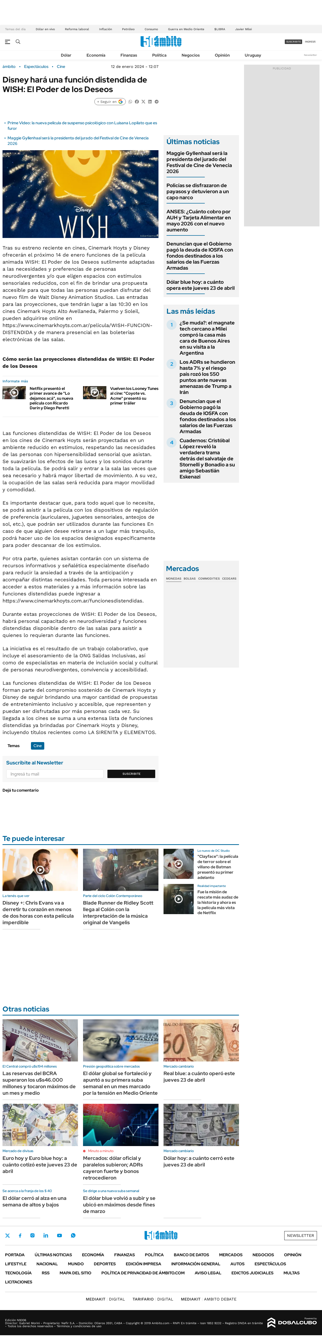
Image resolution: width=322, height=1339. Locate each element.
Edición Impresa (143, 1264)
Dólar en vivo (45, 29)
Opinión (222, 55)
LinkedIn (46, 1235)
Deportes (105, 1264)
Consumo (151, 29)
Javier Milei (243, 29)
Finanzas (128, 55)
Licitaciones (18, 1282)
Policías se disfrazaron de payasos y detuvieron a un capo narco (198, 191)
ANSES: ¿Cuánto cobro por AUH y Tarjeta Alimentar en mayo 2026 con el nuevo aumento (199, 220)
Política (159, 55)
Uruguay (253, 55)
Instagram (32, 1235)
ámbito (9, 67)
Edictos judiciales (252, 1273)
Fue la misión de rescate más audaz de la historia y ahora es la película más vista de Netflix (217, 902)
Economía (96, 55)
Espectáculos (36, 67)
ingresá (310, 41)
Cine (61, 67)
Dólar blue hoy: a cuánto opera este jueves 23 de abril (201, 285)
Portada (15, 1254)
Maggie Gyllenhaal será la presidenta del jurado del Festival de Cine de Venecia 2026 (199, 162)
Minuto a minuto (100, 1151)
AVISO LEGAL (208, 1273)
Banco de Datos (191, 1254)
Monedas (173, 578)
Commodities (209, 578)
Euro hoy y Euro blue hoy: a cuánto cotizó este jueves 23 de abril (40, 1164)
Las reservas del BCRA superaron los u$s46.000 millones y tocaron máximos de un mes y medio (39, 1083)
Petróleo (128, 29)
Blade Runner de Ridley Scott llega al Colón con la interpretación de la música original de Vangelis (118, 913)
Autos (237, 1264)
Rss (46, 1273)
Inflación (105, 29)
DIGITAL (105, 1299)
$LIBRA (219, 29)
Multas (292, 1273)
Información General (195, 1264)
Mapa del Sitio (75, 1273)
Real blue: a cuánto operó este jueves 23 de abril (199, 1076)
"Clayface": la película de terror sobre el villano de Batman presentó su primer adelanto (217, 867)
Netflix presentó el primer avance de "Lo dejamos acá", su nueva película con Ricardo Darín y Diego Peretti (51, 398)
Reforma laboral (77, 29)
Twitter (7, 1236)
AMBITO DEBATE (208, 1299)
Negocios (191, 55)
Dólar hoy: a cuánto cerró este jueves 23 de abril (199, 1161)
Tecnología (18, 1273)
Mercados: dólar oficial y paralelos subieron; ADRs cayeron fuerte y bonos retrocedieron (113, 1168)
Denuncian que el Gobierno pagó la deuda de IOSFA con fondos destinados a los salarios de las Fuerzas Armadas (200, 255)
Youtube (59, 1235)
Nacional (47, 1264)
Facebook (20, 1235)
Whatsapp (73, 1235)
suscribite (293, 41)
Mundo (76, 1264)
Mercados (231, 1254)
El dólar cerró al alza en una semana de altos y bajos (34, 1201)
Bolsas (190, 578)
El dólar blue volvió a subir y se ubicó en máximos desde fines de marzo (119, 1204)
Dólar (66, 55)
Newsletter (310, 55)
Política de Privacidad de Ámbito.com (143, 1273)
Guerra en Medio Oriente (186, 29)
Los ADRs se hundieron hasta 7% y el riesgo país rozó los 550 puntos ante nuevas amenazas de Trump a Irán (207, 377)
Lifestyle (15, 1264)
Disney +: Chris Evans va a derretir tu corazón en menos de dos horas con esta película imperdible (38, 913)
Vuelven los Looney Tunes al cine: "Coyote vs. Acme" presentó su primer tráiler (134, 396)
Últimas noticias (53, 1254)
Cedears (229, 578)
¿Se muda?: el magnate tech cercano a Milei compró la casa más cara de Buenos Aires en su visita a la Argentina (207, 337)
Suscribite (132, 774)
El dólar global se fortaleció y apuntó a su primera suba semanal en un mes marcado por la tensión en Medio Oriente (120, 1083)
